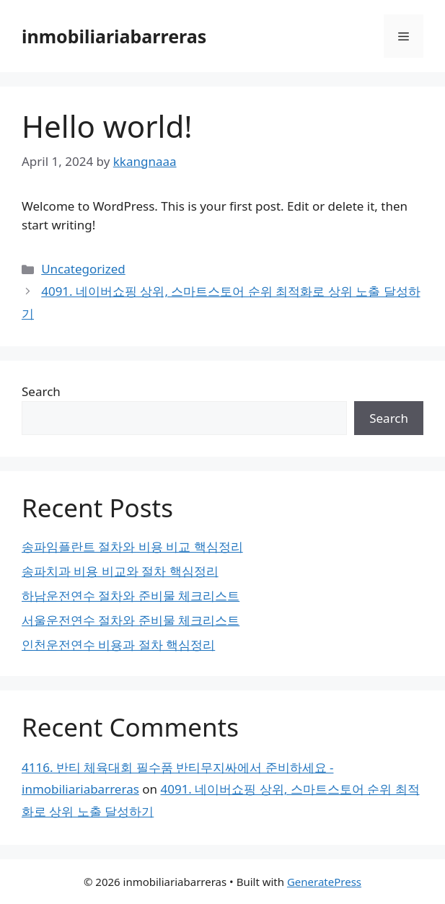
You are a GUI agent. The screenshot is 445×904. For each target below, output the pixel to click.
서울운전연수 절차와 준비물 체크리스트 (130, 620)
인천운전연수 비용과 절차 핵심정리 (118, 644)
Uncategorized (83, 268)
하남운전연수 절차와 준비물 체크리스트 (130, 595)
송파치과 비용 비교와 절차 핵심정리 (120, 571)
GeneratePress (324, 881)
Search (41, 391)
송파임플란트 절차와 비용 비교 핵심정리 (132, 546)
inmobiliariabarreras (114, 36)
